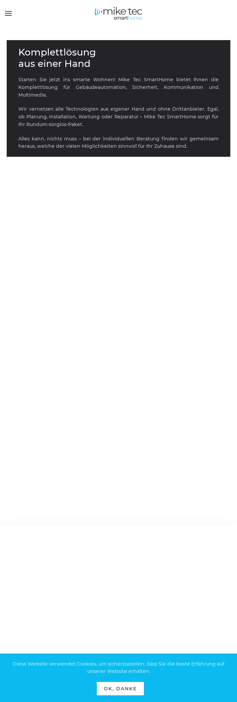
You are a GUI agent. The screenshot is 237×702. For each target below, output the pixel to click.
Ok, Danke (120, 689)
